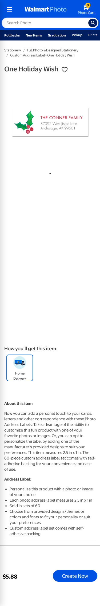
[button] (64, 69)
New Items (34, 35)
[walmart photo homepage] (45, 9)
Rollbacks (12, 35)
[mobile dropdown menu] (9, 9)
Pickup (77, 35)
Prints (92, 35)
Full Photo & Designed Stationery (52, 50)
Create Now (75, 576)
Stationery (12, 50)
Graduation (57, 35)
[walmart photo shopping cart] (86, 9)
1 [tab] (49, 172)
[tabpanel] (50, 122)
